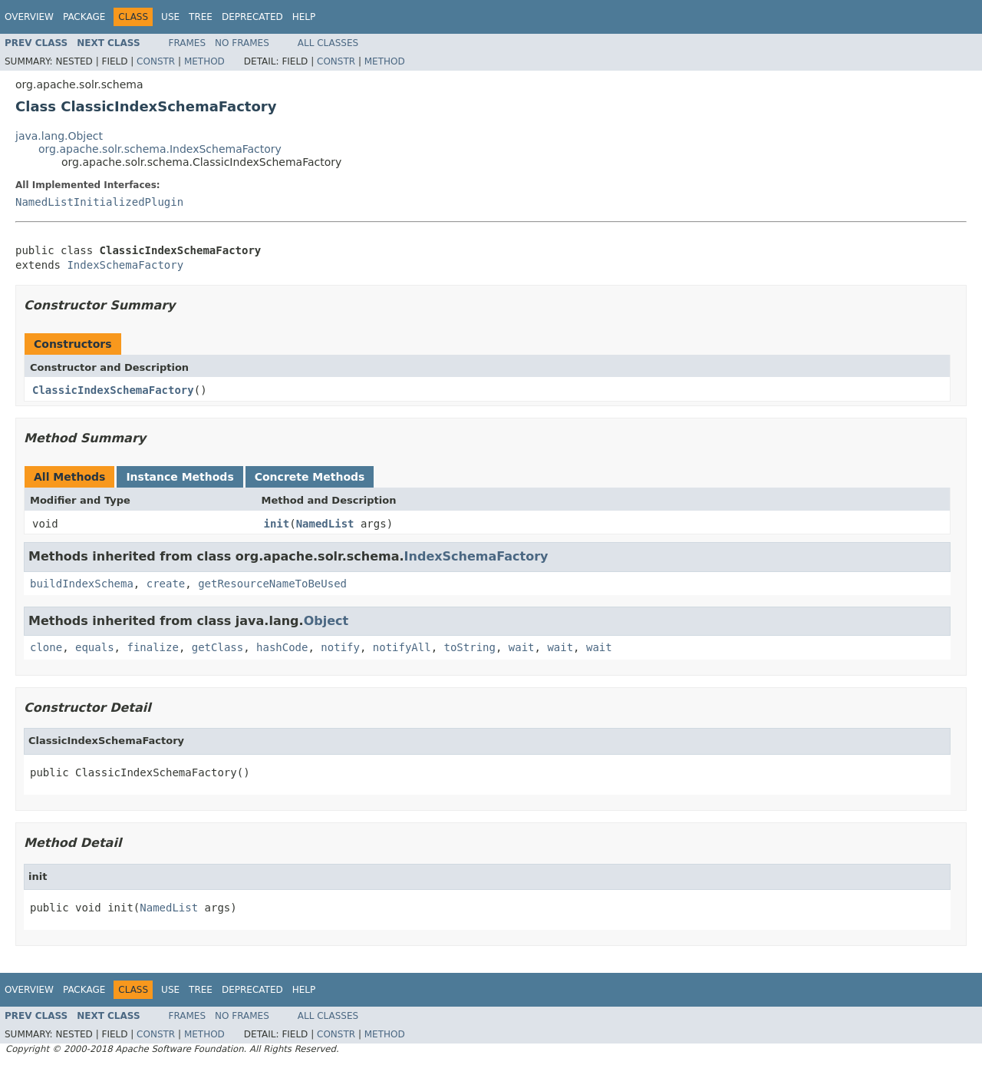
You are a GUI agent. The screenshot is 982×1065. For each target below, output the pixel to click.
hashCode (282, 647)
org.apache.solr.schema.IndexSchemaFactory (160, 149)
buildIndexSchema (81, 583)
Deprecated (252, 17)
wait (522, 647)
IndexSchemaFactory (125, 265)
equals (94, 647)
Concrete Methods (310, 477)
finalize (152, 647)
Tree (201, 17)
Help (304, 17)
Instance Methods (179, 477)
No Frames (242, 43)
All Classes (328, 43)
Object (326, 621)
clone (46, 647)
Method (204, 61)
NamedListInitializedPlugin (99, 202)
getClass (217, 647)
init (277, 524)
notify (340, 647)
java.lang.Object (59, 136)
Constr (156, 61)
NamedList (325, 524)
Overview (29, 17)
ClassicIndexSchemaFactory (113, 390)
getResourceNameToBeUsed (272, 583)
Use (170, 17)
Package (84, 17)
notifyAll (402, 647)
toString (470, 647)
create (166, 583)
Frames (187, 43)
